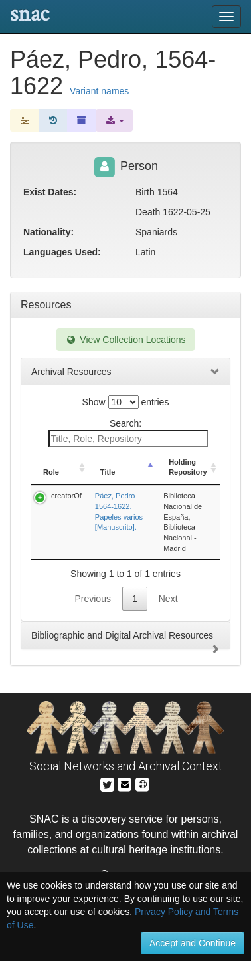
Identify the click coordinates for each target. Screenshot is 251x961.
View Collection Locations (125, 339)
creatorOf (66, 496)
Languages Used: (62, 252)
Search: (128, 432)
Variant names (99, 91)
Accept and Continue (192, 943)
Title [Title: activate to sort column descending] (107, 472)
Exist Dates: (49, 192)
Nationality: (48, 232)
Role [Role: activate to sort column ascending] (51, 472)
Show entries (125, 402)
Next (168, 598)
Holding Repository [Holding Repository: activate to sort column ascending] (188, 467)
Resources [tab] (46, 304)
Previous (92, 598)
